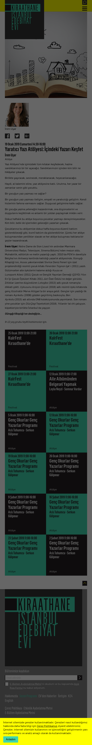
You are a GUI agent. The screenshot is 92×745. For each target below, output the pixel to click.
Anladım (11, 739)
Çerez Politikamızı (47, 725)
